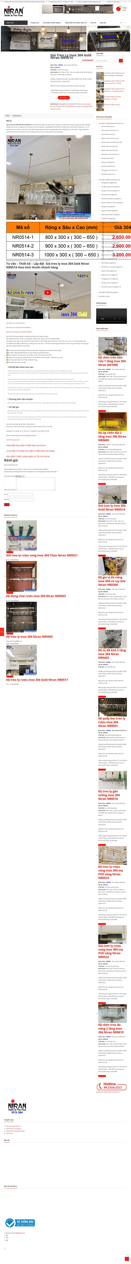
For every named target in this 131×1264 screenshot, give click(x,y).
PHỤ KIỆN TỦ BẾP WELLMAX (107, 292)
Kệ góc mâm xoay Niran (108, 150)
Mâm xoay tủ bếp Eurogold (109, 214)
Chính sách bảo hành (12, 1116)
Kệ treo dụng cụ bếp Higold (109, 239)
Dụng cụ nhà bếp (106, 162)
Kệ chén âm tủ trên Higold (109, 255)
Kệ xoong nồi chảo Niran (108, 130)
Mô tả (8, 116)
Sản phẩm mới (103, 296)
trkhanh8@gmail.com (18, 1223)
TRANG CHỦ (35, 23)
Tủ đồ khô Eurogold (107, 218)
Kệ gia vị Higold (106, 251)
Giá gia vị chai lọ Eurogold (109, 191)
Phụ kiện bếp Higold (107, 235)
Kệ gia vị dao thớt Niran (108, 138)
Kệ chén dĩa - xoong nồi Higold (110, 267)
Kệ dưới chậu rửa (106, 158)
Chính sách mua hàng (13, 1119)
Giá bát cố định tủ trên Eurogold (111, 203)
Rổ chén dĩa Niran (106, 126)
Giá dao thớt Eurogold (108, 195)
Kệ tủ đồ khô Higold (107, 263)
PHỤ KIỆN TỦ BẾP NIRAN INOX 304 (109, 123)
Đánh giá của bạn (9, 476)
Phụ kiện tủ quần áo (107, 174)
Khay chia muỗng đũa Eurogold (111, 226)
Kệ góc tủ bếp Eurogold (108, 210)
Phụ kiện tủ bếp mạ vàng (111, 104)
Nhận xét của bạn (10, 492)
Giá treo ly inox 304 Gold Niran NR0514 (112, 507)
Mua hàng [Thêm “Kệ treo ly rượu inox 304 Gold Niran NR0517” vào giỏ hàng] (9, 679)
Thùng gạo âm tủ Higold (108, 279)
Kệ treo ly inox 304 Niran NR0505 (29, 639)
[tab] (8, 115)
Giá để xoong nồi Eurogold (109, 187)
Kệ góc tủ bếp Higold (107, 271)
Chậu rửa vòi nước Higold (109, 243)
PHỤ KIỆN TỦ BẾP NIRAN (51, 23)
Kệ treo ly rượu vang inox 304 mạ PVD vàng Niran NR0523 (110, 868)
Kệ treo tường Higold (107, 259)
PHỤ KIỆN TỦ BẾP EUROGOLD (108, 180)
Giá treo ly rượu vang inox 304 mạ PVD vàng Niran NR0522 (110, 944)
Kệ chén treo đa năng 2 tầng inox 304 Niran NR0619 (111, 1018)
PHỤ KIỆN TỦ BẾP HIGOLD (107, 232)
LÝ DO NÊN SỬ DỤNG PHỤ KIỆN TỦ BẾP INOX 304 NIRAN (30, 451)
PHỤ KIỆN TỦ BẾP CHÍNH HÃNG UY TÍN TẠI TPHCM (27, 456)
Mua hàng (63, 98)
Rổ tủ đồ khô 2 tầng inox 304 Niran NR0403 (112, 654)
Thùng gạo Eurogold (107, 183)
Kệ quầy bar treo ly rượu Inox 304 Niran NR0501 (111, 722)
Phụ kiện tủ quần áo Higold (109, 287)
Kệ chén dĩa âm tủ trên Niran (110, 142)
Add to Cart (102, 411)
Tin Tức (93, 23)
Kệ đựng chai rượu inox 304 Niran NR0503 (36, 598)
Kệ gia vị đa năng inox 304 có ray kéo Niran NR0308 (111, 581)
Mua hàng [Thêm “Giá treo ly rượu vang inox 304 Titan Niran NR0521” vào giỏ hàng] (9, 554)
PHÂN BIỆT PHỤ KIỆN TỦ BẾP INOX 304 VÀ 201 (26, 445)
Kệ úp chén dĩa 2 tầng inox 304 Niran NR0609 (112, 436)
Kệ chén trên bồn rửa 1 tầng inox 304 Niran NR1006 (112, 361)
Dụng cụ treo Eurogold (108, 222)
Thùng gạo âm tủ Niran (108, 170)
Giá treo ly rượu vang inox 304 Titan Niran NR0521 (42, 558)
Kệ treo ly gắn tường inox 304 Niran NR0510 (109, 795)
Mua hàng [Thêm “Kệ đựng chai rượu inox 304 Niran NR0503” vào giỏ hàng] (9, 595)
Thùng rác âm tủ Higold (108, 283)
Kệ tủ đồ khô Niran (107, 134)
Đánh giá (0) (17, 116)
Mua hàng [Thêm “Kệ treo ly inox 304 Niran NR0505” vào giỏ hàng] (9, 636)
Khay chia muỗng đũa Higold (110, 247)
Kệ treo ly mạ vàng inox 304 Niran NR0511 (19, 332)
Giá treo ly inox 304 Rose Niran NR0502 (18, 327)
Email (6, 502)
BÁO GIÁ (103, 23)
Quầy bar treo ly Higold (108, 275)
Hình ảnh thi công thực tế (76, 23)
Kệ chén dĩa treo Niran (108, 146)
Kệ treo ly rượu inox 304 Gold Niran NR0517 (37, 682)
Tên (6, 497)
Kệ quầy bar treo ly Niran (66, 104)
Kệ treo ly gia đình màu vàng (71, 106)
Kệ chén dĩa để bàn (107, 166)
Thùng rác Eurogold (107, 206)
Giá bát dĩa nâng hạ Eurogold (110, 199)
